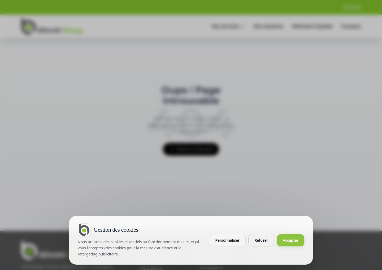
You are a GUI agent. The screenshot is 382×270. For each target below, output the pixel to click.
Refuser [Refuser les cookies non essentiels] (261, 240)
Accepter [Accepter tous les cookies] (290, 240)
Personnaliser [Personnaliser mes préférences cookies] (227, 240)
